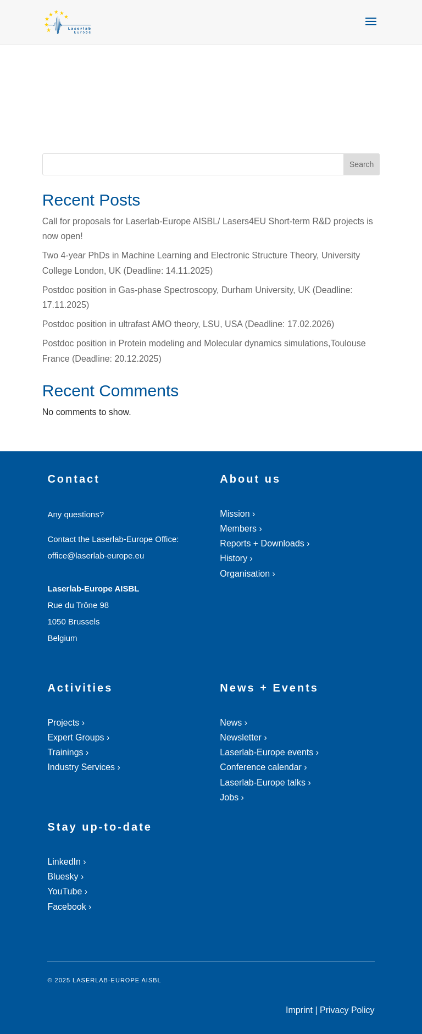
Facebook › (69, 906)
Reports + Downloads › (264, 543)
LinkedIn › (66, 861)
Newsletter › (243, 737)
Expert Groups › (78, 737)
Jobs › (232, 797)
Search (361, 164)
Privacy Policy (347, 1010)
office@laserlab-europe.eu (95, 555)
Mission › (237, 513)
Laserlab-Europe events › (269, 752)
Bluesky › (65, 876)
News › (233, 722)
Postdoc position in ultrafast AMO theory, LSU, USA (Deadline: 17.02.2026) (188, 324)
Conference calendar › (263, 767)
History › (236, 558)
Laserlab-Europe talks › (265, 782)
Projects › (66, 722)
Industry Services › (83, 767)
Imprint (299, 1010)
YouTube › (67, 891)
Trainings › (67, 752)
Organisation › (247, 573)
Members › (241, 528)
